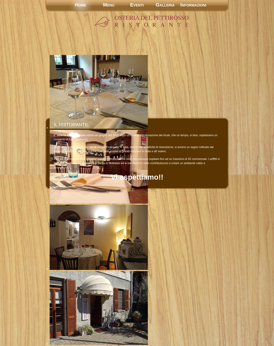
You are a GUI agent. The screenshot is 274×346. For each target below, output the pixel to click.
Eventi (137, 5)
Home (80, 5)
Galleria (165, 5)
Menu (108, 5)
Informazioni (193, 5)
